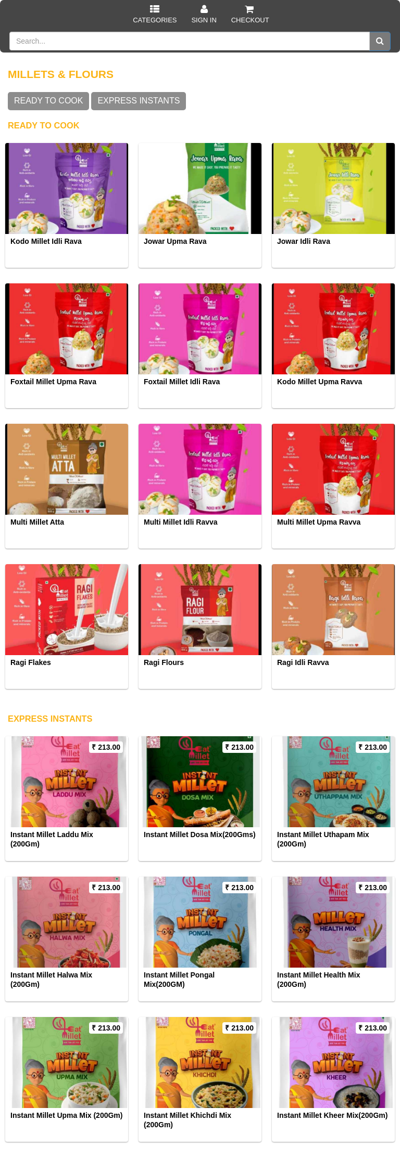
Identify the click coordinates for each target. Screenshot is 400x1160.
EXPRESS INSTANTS (138, 100)
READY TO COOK (48, 100)
